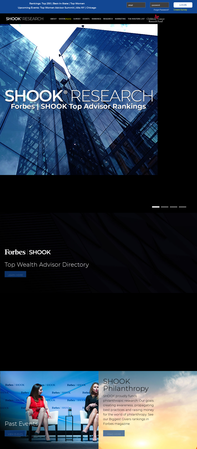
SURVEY (76, 19)
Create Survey (180, 9)
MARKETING (120, 19)
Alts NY (80, 8)
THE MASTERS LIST (136, 19)
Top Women (77, 3)
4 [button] (182, 207)
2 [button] (164, 207)
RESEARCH (108, 19)
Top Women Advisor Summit (57, 8)
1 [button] (155, 207)
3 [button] (173, 207)
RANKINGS (96, 19)
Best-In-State (60, 3)
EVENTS (86, 19)
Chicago (91, 8)
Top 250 (46, 3)
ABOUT (53, 19)
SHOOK (65, 19)
